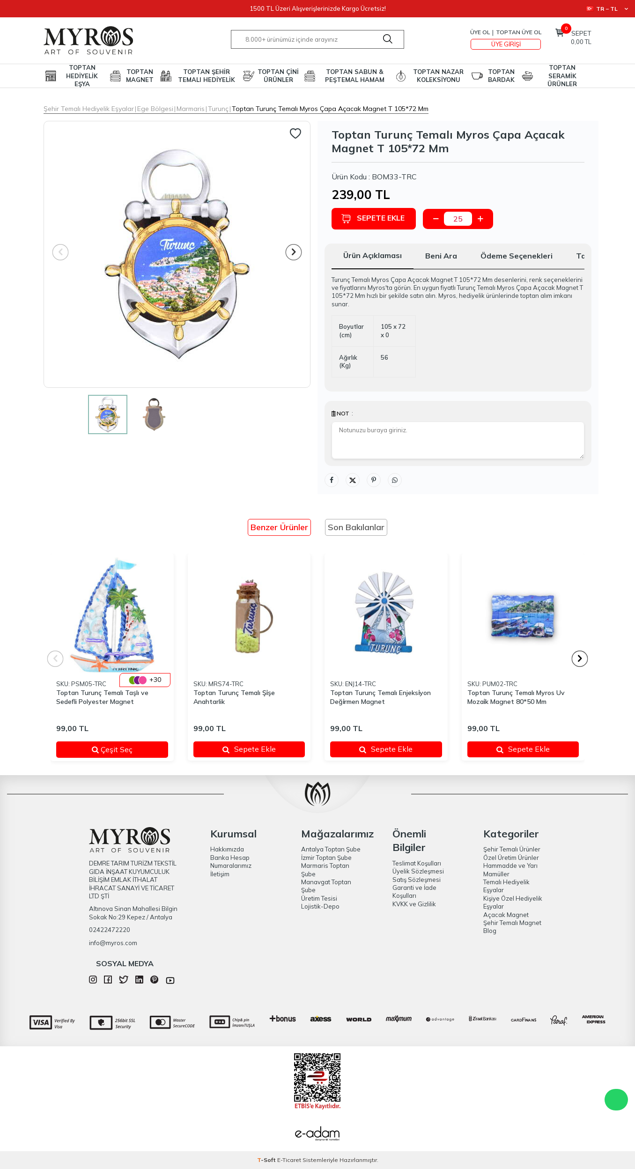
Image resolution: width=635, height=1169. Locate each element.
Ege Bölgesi (155, 108)
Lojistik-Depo (320, 906)
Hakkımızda (227, 849)
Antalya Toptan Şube (331, 849)
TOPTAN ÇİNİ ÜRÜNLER (278, 75)
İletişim (219, 874)
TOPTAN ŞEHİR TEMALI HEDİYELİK (206, 75)
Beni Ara (441, 255)
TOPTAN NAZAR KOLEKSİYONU (438, 75)
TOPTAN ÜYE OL (518, 32)
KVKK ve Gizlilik (414, 904)
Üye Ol (480, 32)
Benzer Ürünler (279, 527)
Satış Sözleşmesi (416, 879)
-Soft (267, 1159)
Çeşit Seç (124, 749)
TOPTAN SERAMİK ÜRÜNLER (562, 76)
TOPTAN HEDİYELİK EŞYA (82, 76)
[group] (177, 254)
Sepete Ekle (373, 218)
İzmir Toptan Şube (326, 857)
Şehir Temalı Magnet (512, 922)
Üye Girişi (506, 44)
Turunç (218, 108)
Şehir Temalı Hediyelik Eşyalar (89, 108)
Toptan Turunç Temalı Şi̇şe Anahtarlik (234, 697)
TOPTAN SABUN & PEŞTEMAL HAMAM (354, 75)
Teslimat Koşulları (416, 863)
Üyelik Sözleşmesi (418, 871)
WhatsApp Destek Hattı (616, 1099)
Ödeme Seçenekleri (516, 255)
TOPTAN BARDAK (501, 75)
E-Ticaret (289, 1159)
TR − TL (607, 8)
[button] (294, 252)
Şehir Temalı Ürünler (511, 849)
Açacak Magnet (506, 914)
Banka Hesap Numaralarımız (230, 861)
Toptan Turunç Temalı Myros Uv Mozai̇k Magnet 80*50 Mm (516, 697)
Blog (489, 930)
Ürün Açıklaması (372, 255)
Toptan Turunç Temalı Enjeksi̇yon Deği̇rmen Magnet (380, 697)
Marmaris (191, 108)
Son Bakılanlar (356, 527)
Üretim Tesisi (319, 898)
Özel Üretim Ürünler (511, 857)
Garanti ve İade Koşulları (414, 891)
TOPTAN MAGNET (140, 75)
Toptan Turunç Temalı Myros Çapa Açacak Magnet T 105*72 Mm (330, 108)
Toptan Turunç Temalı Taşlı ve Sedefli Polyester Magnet (102, 697)
